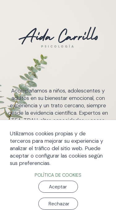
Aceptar (58, 186)
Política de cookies (58, 175)
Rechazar (59, 203)
